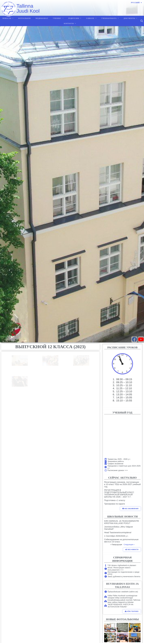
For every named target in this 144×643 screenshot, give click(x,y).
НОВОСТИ (7, 18)
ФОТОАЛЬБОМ (24, 18)
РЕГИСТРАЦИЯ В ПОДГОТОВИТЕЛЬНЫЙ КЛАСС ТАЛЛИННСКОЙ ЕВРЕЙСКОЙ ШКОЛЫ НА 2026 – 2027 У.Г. (119, 493)
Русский (136, 3)
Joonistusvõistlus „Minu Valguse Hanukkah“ (118, 528)
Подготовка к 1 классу (114, 500)
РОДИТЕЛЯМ (74, 18)
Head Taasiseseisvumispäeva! (117, 532)
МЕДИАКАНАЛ (41, 18)
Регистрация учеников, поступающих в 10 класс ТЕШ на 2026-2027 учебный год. (122, 484)
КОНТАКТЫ (70, 23)
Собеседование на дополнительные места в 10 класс (121, 540)
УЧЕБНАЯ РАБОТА (110, 18)
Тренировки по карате (114, 504)
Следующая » (129, 544)
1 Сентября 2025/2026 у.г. (116, 536)
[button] (141, 21)
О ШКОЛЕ (91, 18)
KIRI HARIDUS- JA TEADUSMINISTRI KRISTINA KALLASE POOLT (121, 522)
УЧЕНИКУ (58, 18)
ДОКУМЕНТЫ (130, 18)
